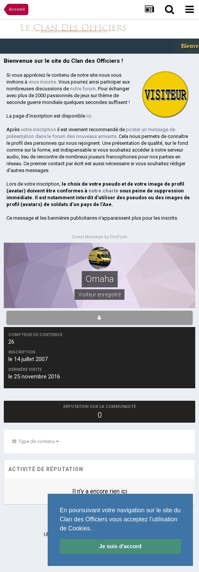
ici (88, 116)
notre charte (103, 191)
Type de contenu (35, 441)
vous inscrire (42, 82)
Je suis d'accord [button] (120, 546)
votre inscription (38, 129)
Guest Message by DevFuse (99, 236)
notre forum (83, 88)
